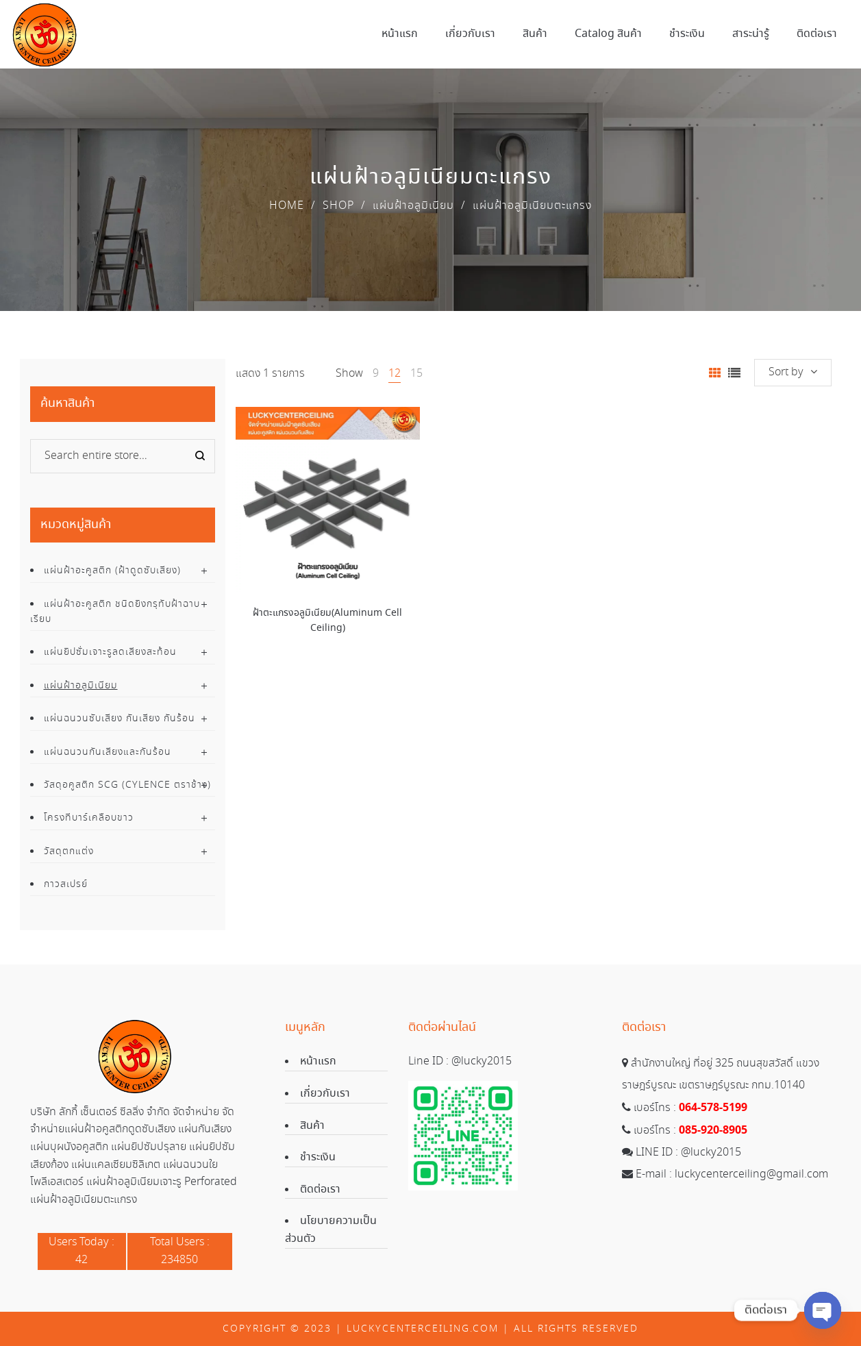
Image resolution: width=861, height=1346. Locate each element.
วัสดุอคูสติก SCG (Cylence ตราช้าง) (127, 785)
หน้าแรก (318, 1061)
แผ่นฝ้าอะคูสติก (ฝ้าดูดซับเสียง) (112, 570)
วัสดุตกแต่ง (69, 851)
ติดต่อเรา (320, 1189)
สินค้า (312, 1126)
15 (416, 374)
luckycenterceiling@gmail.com (751, 1174)
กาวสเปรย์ (66, 884)
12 (394, 374)
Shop (338, 206)
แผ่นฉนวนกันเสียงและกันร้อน (107, 752)
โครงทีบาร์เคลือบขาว (89, 818)
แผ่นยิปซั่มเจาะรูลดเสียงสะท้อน (110, 652)
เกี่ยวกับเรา (325, 1093)
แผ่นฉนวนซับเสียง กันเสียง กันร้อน (119, 718)
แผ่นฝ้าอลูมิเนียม (413, 206)
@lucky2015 (481, 1061)
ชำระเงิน (318, 1157)
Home (286, 206)
